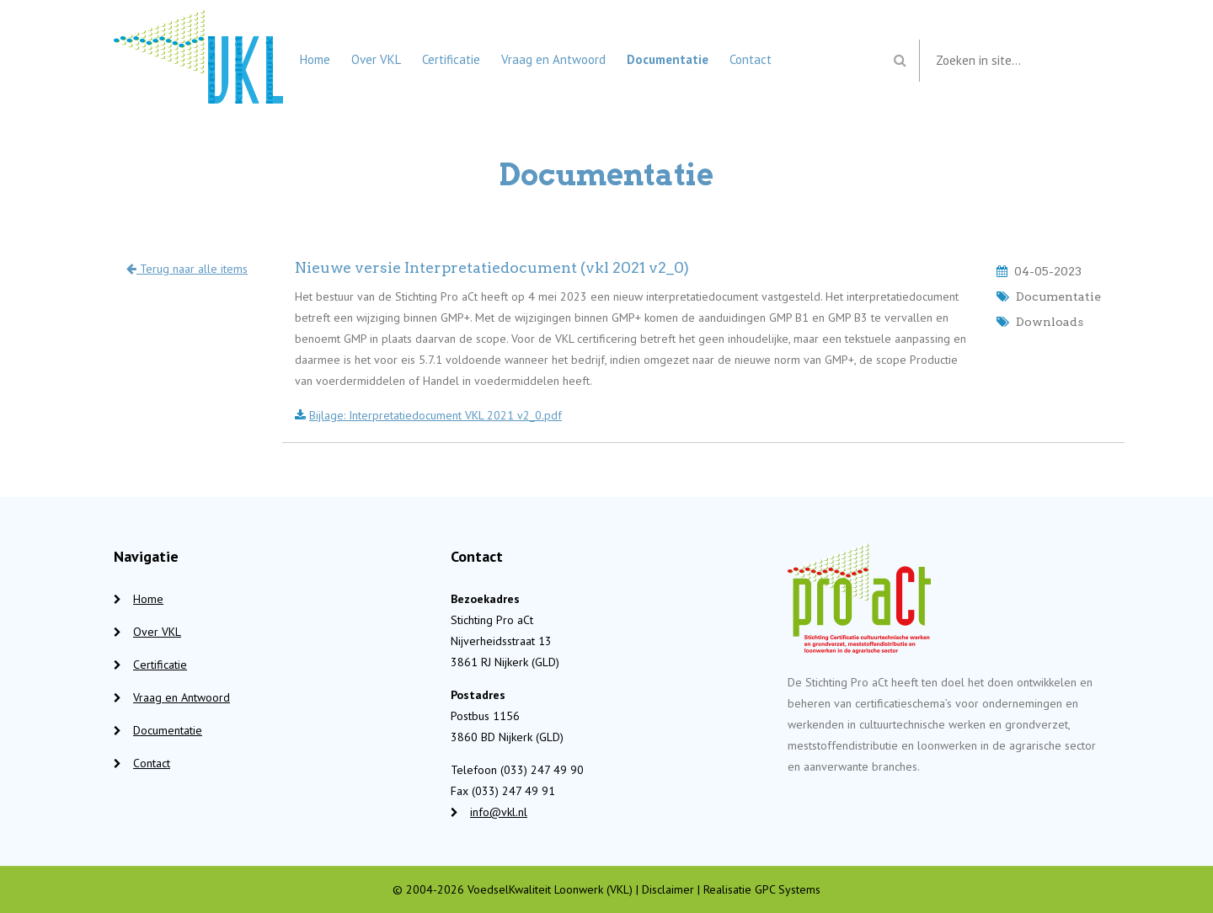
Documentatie (667, 59)
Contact (750, 59)
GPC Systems (787, 889)
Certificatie (451, 59)
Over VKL (376, 59)
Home (315, 59)
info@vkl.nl (498, 812)
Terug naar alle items (187, 268)
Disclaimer (668, 889)
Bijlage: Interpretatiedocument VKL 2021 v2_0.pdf (435, 415)
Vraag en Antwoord (553, 59)
